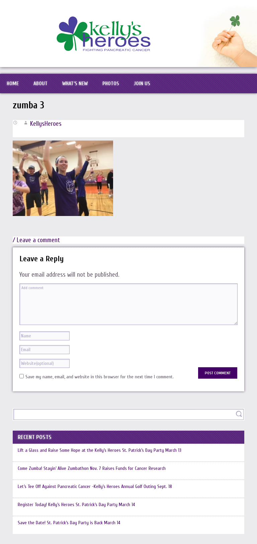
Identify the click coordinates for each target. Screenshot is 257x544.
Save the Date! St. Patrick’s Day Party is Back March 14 (69, 523)
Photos (110, 83)
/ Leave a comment (36, 240)
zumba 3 (28, 105)
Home (13, 83)
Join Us (142, 83)
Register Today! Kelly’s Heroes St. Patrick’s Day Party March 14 (76, 504)
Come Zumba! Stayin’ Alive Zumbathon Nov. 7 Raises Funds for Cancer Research (92, 468)
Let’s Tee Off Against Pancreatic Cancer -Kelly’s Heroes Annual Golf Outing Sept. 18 (95, 486)
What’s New (75, 83)
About (40, 83)
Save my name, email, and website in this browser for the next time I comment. (99, 377)
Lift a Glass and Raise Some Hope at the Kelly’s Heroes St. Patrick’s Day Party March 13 (99, 450)
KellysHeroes (46, 123)
